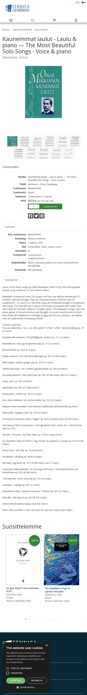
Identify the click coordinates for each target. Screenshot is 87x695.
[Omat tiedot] (76, 20)
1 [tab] (25, 619)
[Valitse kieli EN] (77, 2)
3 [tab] (35, 619)
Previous (1, 574)
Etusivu (6, 29)
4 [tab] (40, 619)
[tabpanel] (23, 569)
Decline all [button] (37, 680)
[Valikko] (11, 20)
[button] (26, 687)
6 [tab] (49, 619)
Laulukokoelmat (36, 258)
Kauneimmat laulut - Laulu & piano (30, 29)
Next (83, 574)
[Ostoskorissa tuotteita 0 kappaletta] (54, 20)
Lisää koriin (50, 206)
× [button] (46, 645)
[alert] (26, 667)
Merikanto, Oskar (37, 184)
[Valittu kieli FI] (83, 2)
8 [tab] (58, 619)
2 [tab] (30, 619)
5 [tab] (44, 619)
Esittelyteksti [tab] (11, 279)
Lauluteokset (35, 255)
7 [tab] (54, 619)
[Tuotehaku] (33, 20)
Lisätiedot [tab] (10, 226)
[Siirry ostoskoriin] (54, 20)
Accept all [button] (15, 680)
